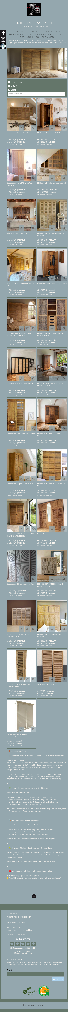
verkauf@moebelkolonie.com (19, 917)
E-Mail (9, 970)
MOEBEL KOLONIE (36, 23)
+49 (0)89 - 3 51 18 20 (16, 922)
